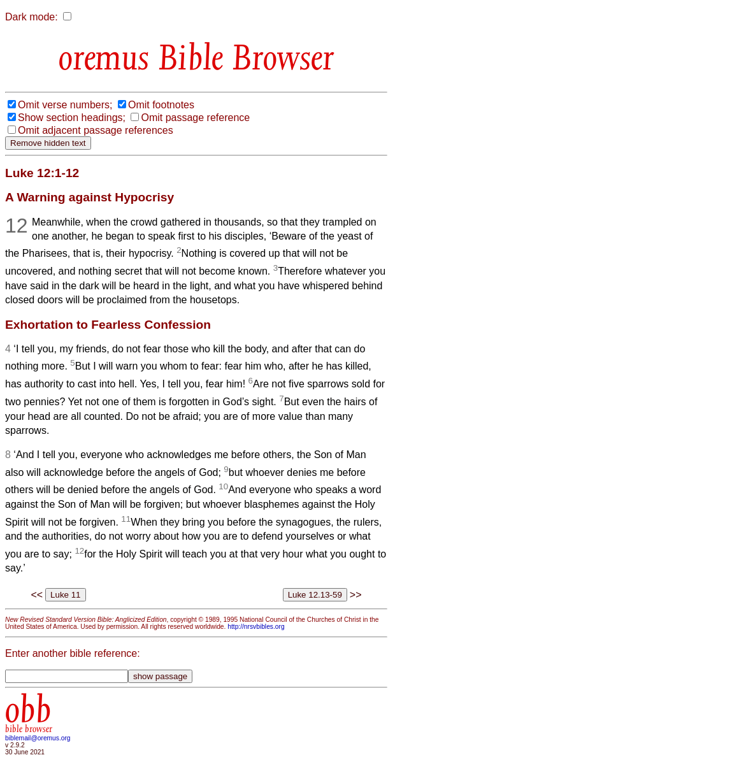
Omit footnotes (161, 104)
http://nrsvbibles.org (255, 626)
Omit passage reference (195, 117)
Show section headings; (72, 117)
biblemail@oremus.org (38, 738)
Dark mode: (31, 16)
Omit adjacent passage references (95, 130)
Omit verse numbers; (65, 104)
